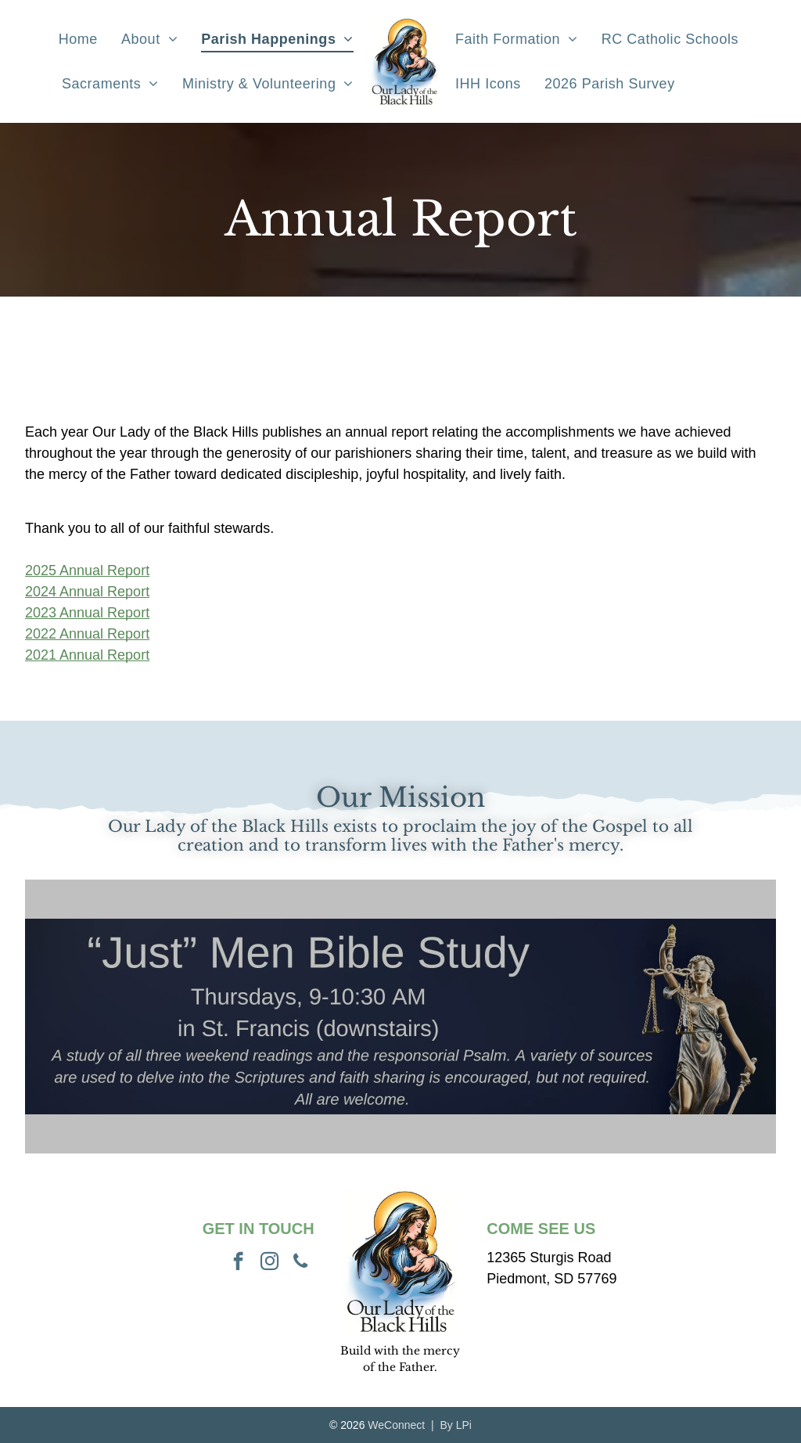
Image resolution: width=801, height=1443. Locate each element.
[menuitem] (78, 39)
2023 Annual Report (87, 613)
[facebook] (238, 1263)
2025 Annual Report (87, 570)
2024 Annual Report (87, 591)
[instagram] (269, 1263)
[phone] (300, 1263)
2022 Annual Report (87, 634)
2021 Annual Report (87, 655)
